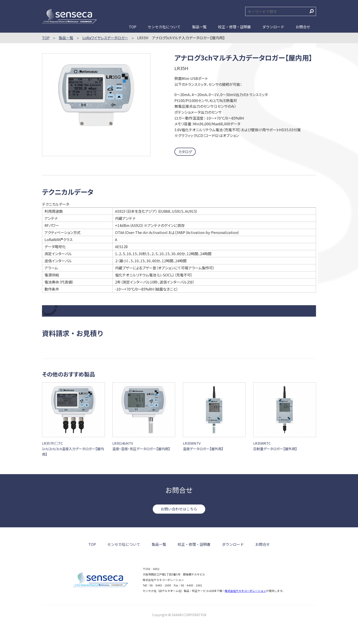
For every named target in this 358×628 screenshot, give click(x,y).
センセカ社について (164, 26)
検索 (312, 11)
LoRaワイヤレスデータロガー (105, 37)
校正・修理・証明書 (234, 26)
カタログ (185, 151)
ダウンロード (273, 26)
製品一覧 (199, 26)
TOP (132, 26)
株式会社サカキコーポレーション (245, 591)
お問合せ (303, 26)
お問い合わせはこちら (179, 509)
